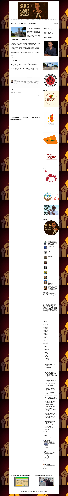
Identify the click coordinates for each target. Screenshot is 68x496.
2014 (45, 340)
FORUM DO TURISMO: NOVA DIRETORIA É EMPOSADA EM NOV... (50, 389)
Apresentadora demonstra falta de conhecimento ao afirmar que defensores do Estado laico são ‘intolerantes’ (52, 283)
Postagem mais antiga (36, 117)
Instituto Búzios (47, 455)
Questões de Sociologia (45, 19)
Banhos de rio (50, 251)
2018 (45, 334)
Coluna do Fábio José (47, 32)
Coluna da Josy (46, 36)
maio (46, 355)
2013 (45, 342)
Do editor (27, 19)
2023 (45, 327)
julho (46, 352)
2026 (45, 322)
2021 (45, 330)
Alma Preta (46, 468)
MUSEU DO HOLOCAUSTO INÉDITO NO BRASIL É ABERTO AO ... (51, 386)
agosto (46, 350)
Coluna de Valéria (47, 27)
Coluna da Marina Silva (48, 37)
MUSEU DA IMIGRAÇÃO (49, 424)
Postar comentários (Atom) (17, 119)
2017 (45, 336)
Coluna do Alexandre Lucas (48, 33)
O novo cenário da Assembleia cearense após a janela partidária (51, 442)
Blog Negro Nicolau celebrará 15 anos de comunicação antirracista (52, 277)
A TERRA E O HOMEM (49, 427)
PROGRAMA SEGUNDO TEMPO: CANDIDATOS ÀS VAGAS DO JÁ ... (51, 414)
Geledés (45, 435)
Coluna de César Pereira (48, 29)
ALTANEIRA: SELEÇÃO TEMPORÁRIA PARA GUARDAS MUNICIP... (51, 375)
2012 (45, 343)
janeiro (46, 429)
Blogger (46, 491)
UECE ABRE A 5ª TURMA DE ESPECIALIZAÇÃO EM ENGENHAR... (50, 422)
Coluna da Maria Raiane (48, 34)
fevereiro (46, 359)
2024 (45, 325)
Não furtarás (50, 256)
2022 (45, 328)
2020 (45, 331)
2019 (45, 333)
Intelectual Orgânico (47, 460)
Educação (14, 79)
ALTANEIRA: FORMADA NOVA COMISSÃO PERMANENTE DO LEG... (50, 370)
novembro (47, 346)
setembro (46, 349)
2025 (45, 324)
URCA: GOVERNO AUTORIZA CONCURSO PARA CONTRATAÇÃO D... (50, 365)
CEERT (45, 470)
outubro (46, 347)
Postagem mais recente (15, 117)
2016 (45, 337)
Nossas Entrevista (32, 19)
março (46, 358)
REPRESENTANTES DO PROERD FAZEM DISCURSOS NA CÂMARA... (51, 362)
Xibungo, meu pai (51, 246)
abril (46, 356)
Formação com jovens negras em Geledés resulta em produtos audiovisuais (49, 437)
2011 (45, 431)
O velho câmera (50, 261)
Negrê (45, 451)
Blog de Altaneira (47, 440)
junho (46, 353)
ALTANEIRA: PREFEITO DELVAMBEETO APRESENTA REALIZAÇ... (50, 409)
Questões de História (53, 19)
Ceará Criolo (46, 447)
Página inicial (25, 117)
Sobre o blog (39, 19)
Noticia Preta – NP (47, 464)
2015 (45, 339)
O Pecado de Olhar (48, 367)
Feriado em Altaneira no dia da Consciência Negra (17, 19)
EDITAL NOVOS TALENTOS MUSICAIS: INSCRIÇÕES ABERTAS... (49, 392)
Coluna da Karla (46, 28)
